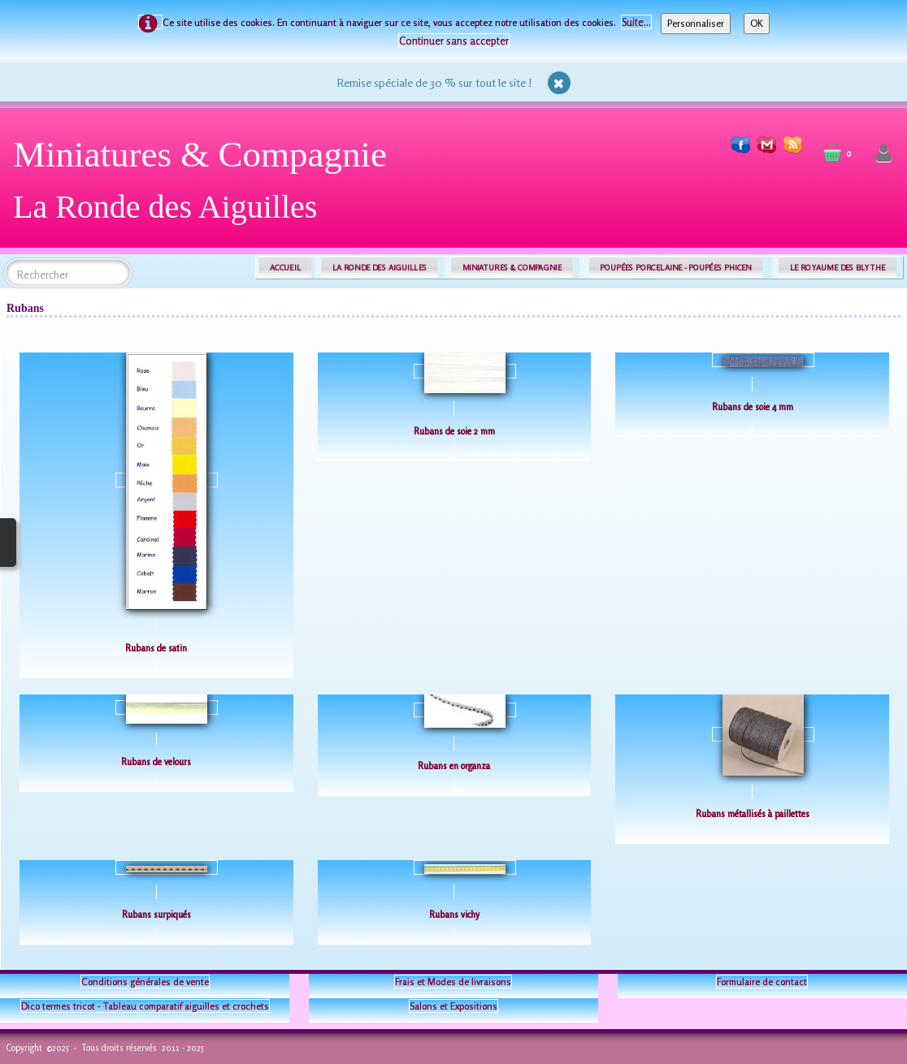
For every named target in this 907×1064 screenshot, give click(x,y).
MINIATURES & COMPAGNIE (512, 267)
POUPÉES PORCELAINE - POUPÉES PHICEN (675, 267)
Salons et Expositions (453, 1006)
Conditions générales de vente (145, 981)
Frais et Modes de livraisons (453, 981)
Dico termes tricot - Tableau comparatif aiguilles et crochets (145, 1006)
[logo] (206, 186)
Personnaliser (695, 23)
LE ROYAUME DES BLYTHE (838, 267)
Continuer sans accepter (454, 40)
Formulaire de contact (762, 981)
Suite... (636, 21)
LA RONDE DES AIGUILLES (379, 267)
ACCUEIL (285, 267)
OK (756, 23)
